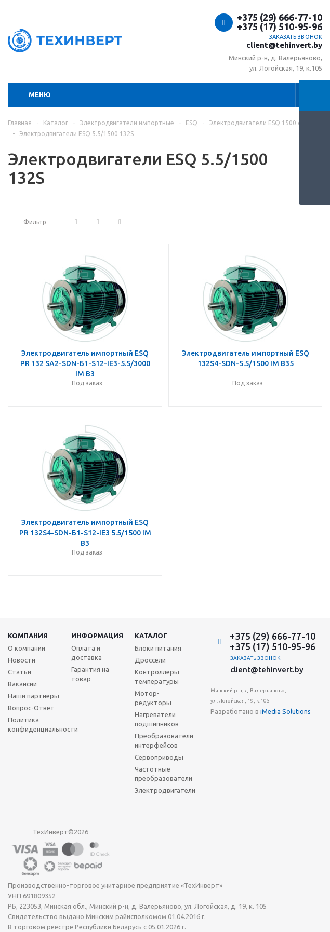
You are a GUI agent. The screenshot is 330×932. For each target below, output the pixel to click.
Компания (28, 635)
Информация (97, 635)
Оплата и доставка (86, 652)
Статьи (19, 672)
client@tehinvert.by (284, 44)
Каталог (151, 635)
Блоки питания (158, 648)
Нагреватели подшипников (157, 719)
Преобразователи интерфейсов (164, 740)
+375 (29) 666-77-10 (279, 17)
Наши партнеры (33, 695)
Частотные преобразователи (163, 773)
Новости (21, 660)
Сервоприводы (159, 757)
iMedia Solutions (285, 711)
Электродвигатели (165, 790)
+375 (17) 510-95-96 (279, 26)
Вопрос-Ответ (31, 707)
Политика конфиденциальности (43, 724)
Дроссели (150, 660)
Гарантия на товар (90, 674)
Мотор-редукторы (153, 698)
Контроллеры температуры (157, 676)
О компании (26, 648)
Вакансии (22, 683)
